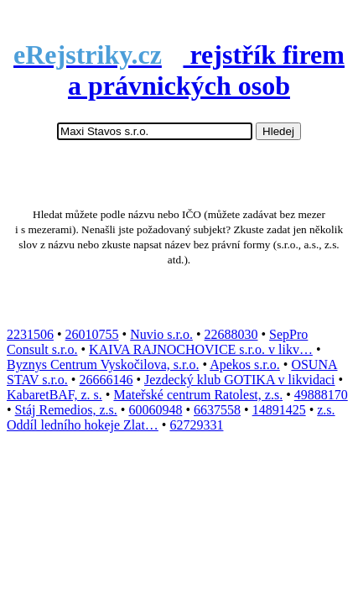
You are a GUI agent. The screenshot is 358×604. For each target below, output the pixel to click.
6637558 (217, 410)
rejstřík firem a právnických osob (179, 70)
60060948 (155, 410)
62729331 (196, 425)
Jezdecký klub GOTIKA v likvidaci (239, 379)
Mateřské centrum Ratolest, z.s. (198, 395)
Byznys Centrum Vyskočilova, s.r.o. (103, 364)
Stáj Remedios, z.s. (66, 410)
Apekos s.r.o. (245, 364)
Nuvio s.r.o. (161, 334)
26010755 (92, 334)
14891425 (279, 410)
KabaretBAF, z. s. (54, 395)
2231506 (30, 334)
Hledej (278, 131)
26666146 (105, 379)
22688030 (231, 334)
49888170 (321, 395)
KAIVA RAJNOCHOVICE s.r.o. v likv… (201, 349)
